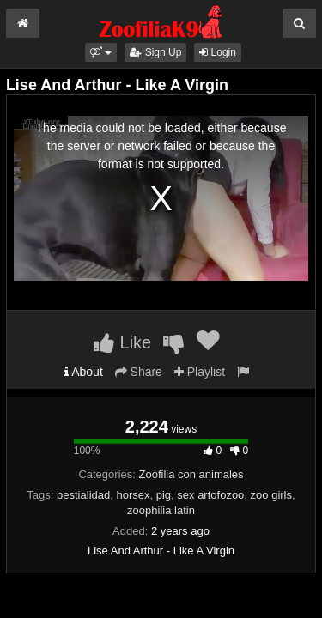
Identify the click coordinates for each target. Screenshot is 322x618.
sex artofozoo (210, 494)
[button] (101, 52)
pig (163, 494)
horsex (132, 494)
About (83, 372)
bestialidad (83, 494)
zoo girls (271, 494)
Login (217, 52)
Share (138, 372)
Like (122, 342)
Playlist (199, 372)
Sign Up (155, 52)
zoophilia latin (161, 510)
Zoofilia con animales (190, 474)
